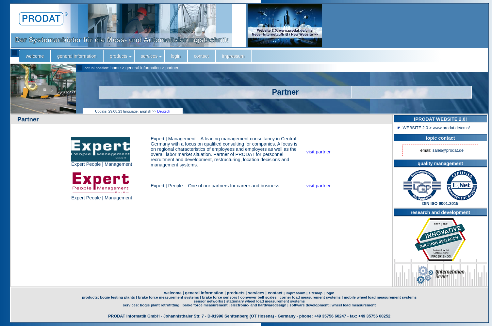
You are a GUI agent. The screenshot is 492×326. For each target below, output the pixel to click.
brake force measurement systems (168, 297)
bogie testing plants (117, 297)
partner (171, 68)
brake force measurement (205, 305)
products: (91, 297)
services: (131, 305)
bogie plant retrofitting (159, 305)
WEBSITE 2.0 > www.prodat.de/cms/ (436, 128)
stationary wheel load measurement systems (265, 301)
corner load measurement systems (310, 297)
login (329, 293)
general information (143, 68)
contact (275, 293)
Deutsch (163, 111)
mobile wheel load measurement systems (380, 297)
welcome (172, 293)
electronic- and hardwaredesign (259, 305)
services (256, 293)
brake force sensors (219, 297)
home (115, 68)
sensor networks (208, 301)
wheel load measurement (354, 305)
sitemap (315, 293)
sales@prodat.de (448, 150)
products (235, 293)
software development (309, 305)
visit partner (318, 151)
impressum (295, 293)
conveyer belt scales (258, 297)
